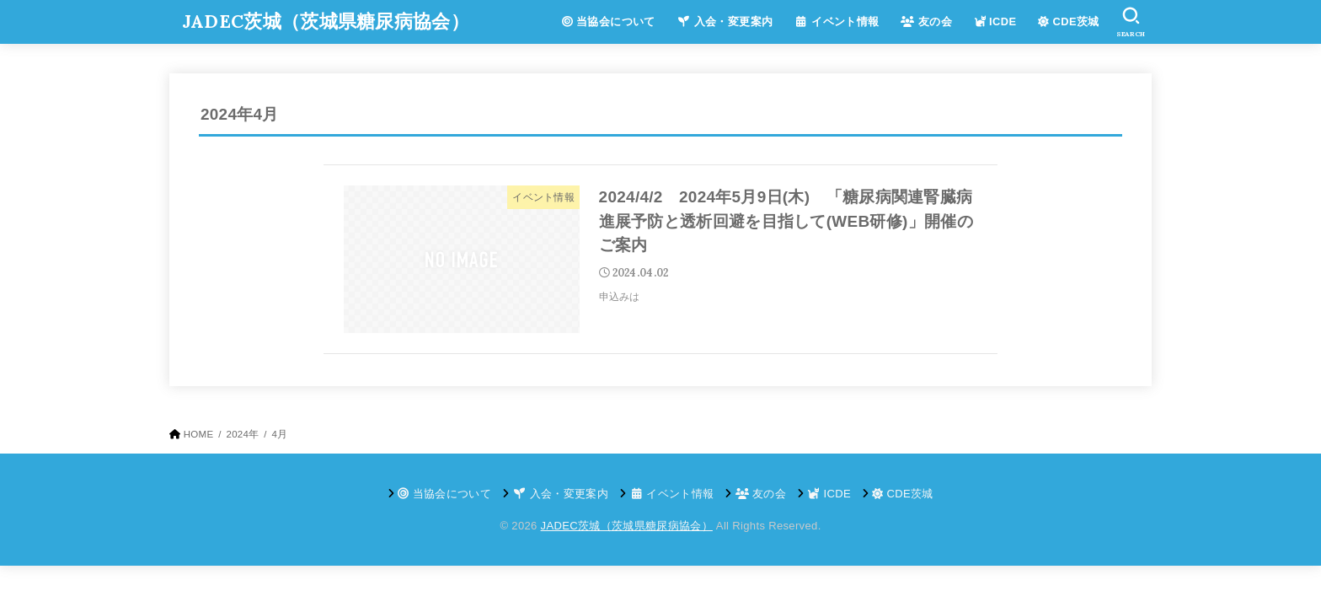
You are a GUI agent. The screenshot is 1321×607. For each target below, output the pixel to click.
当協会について (608, 21)
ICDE (995, 21)
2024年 (242, 434)
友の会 (926, 21)
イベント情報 (837, 21)
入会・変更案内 (725, 21)
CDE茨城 (1068, 21)
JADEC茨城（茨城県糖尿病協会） (325, 21)
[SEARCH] (1131, 22)
